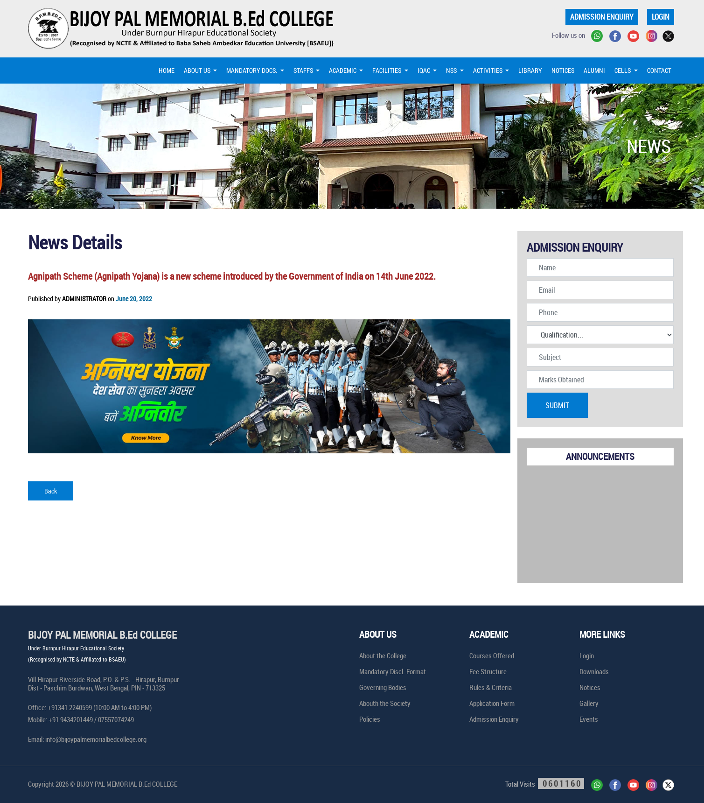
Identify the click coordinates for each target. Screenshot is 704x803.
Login (586, 655)
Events (588, 719)
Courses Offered (491, 655)
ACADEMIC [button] (343, 70)
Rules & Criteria (490, 687)
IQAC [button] (425, 70)
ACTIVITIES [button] (488, 70)
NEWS (649, 146)
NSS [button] (452, 70)
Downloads (594, 671)
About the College (382, 655)
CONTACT (659, 70)
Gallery (589, 703)
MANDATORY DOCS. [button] (252, 70)
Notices (589, 687)
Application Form (492, 703)
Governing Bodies (382, 687)
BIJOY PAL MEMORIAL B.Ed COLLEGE (102, 634)
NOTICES (562, 70)
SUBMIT (557, 405)
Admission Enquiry (494, 719)
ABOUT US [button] (198, 70)
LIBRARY (530, 70)
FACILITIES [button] (387, 70)
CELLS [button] (623, 70)
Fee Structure (488, 671)
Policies (369, 719)
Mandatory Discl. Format (392, 671)
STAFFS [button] (303, 70)
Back (50, 490)
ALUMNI (594, 70)
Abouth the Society (385, 703)
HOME (166, 70)
